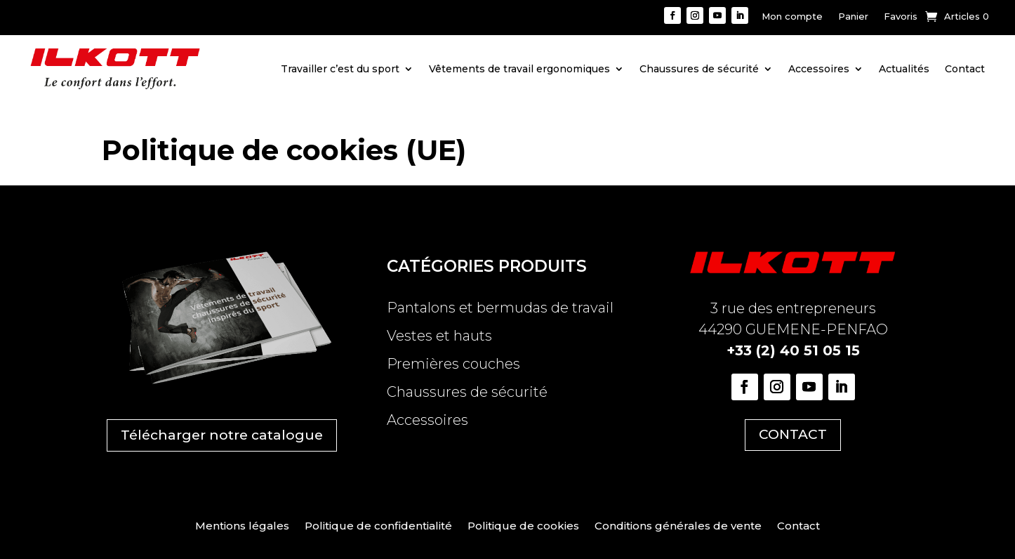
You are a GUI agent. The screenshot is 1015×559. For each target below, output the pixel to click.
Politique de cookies (523, 526)
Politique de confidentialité (378, 526)
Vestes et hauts (439, 335)
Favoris (900, 16)
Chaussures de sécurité (699, 69)
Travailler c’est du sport (340, 69)
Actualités (904, 69)
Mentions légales (242, 526)
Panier (853, 16)
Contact (965, 69)
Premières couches (453, 363)
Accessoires (818, 69)
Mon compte (792, 16)
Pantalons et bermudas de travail (500, 307)
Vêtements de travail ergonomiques (519, 69)
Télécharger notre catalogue (222, 435)
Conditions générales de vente (678, 526)
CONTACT (793, 434)
